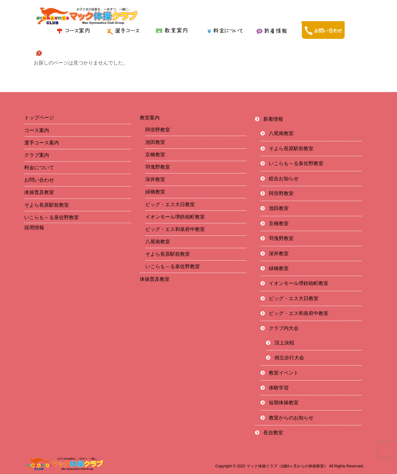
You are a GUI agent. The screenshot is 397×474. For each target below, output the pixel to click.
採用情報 (34, 227)
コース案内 (36, 130)
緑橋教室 (155, 192)
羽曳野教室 (157, 167)
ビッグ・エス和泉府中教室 (175, 229)
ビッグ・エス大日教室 (170, 204)
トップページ (39, 117)
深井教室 (155, 179)
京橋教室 (155, 154)
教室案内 (150, 117)
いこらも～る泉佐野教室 (51, 217)
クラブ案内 (36, 155)
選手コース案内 (41, 143)
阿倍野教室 (157, 130)
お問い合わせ (39, 180)
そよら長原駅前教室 (46, 205)
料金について (39, 167)
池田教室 (155, 142)
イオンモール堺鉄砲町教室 (175, 217)
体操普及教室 (39, 192)
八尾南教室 (157, 241)
